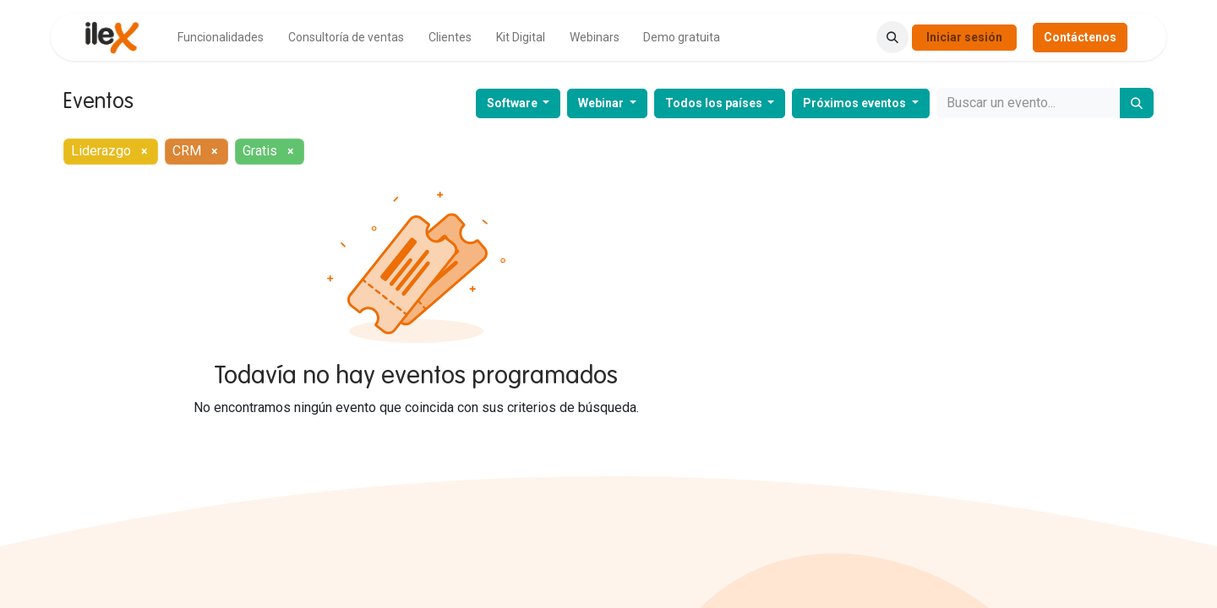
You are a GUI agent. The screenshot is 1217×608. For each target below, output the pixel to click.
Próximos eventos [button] (856, 103)
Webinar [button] (602, 103)
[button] (892, 37)
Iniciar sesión (964, 37)
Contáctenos (1080, 37)
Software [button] (513, 103)
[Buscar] (1137, 103)
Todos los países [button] (715, 103)
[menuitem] (220, 37)
